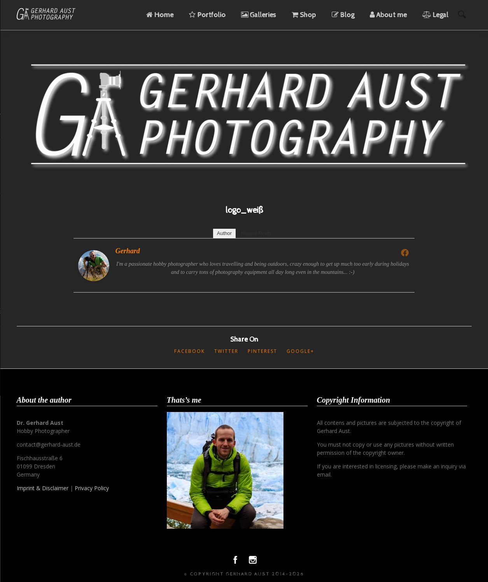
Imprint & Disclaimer (42, 488)
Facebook (189, 351)
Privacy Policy (92, 488)
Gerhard (127, 251)
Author (224, 233)
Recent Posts (256, 233)
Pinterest (262, 351)
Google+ (300, 351)
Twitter (226, 351)
